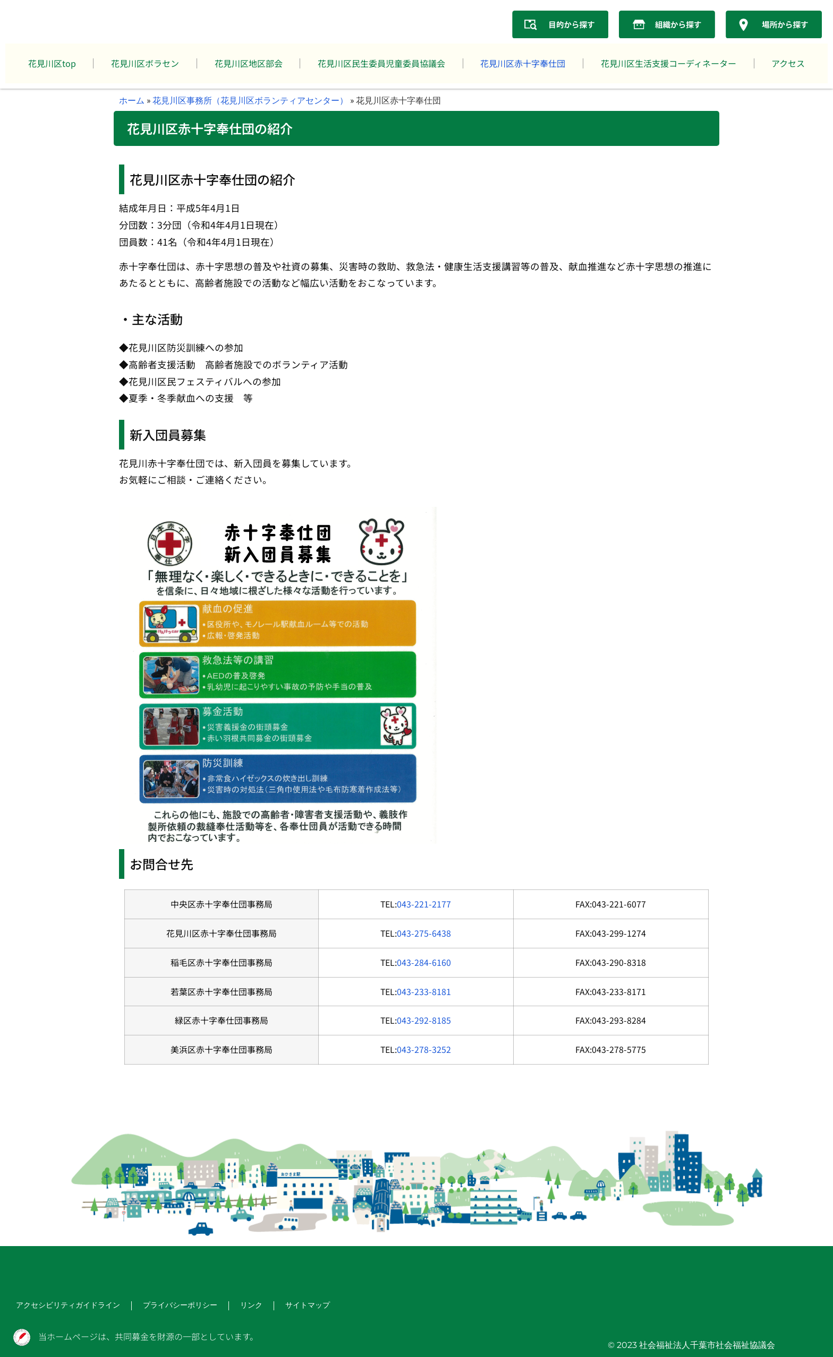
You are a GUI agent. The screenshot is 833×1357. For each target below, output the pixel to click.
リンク (227, 1306)
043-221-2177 (424, 904)
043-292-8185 (424, 1020)
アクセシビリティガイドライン (60, 1306)
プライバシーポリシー (161, 1306)
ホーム (131, 100)
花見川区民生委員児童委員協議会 (381, 63)
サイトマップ (280, 1306)
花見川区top (52, 63)
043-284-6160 (424, 962)
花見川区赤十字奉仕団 (522, 63)
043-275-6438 (424, 933)
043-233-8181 (424, 992)
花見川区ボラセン (145, 63)
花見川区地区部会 (249, 63)
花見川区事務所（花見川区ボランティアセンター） (250, 100)
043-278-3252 (424, 1049)
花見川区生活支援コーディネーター (668, 63)
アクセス (788, 63)
